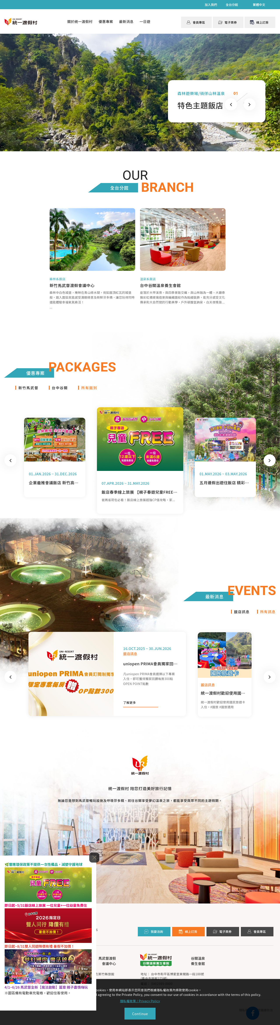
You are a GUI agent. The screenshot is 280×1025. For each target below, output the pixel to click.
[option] (107, 678)
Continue (140, 1013)
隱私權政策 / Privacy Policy (140, 1001)
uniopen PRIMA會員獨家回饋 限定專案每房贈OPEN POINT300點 (150, 668)
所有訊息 (267, 616)
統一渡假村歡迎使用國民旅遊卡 (224, 697)
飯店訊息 (240, 616)
